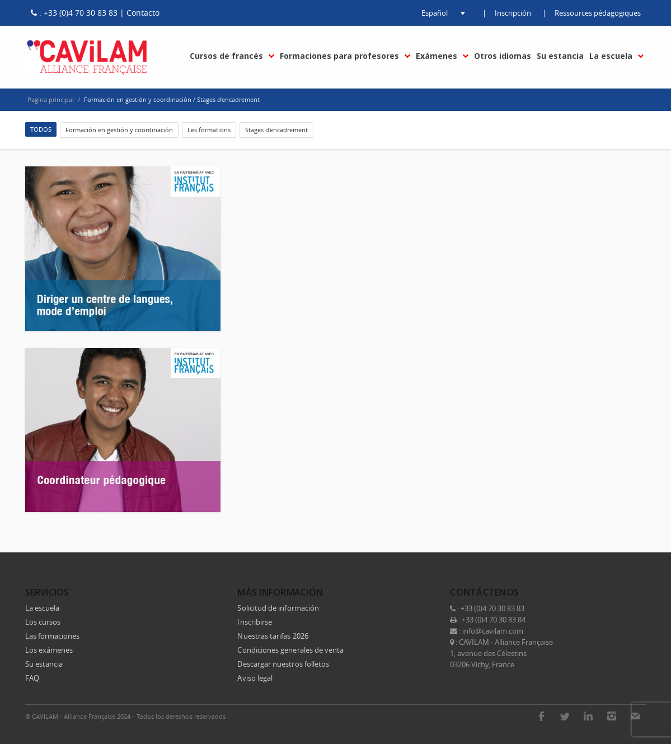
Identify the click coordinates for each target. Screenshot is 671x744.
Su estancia (44, 664)
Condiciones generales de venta (290, 650)
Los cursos (43, 622)
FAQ (32, 678)
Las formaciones (52, 636)
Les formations (209, 129)
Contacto (142, 12)
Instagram (611, 716)
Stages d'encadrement (276, 129)
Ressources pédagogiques (598, 13)
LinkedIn (588, 716)
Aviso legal (255, 678)
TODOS (40, 129)
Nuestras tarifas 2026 (272, 636)
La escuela (42, 608)
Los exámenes (49, 650)
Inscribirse (254, 622)
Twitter (564, 716)
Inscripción (513, 13)
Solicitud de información (278, 608)
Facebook (541, 716)
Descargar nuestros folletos (283, 664)
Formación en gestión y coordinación (119, 129)
